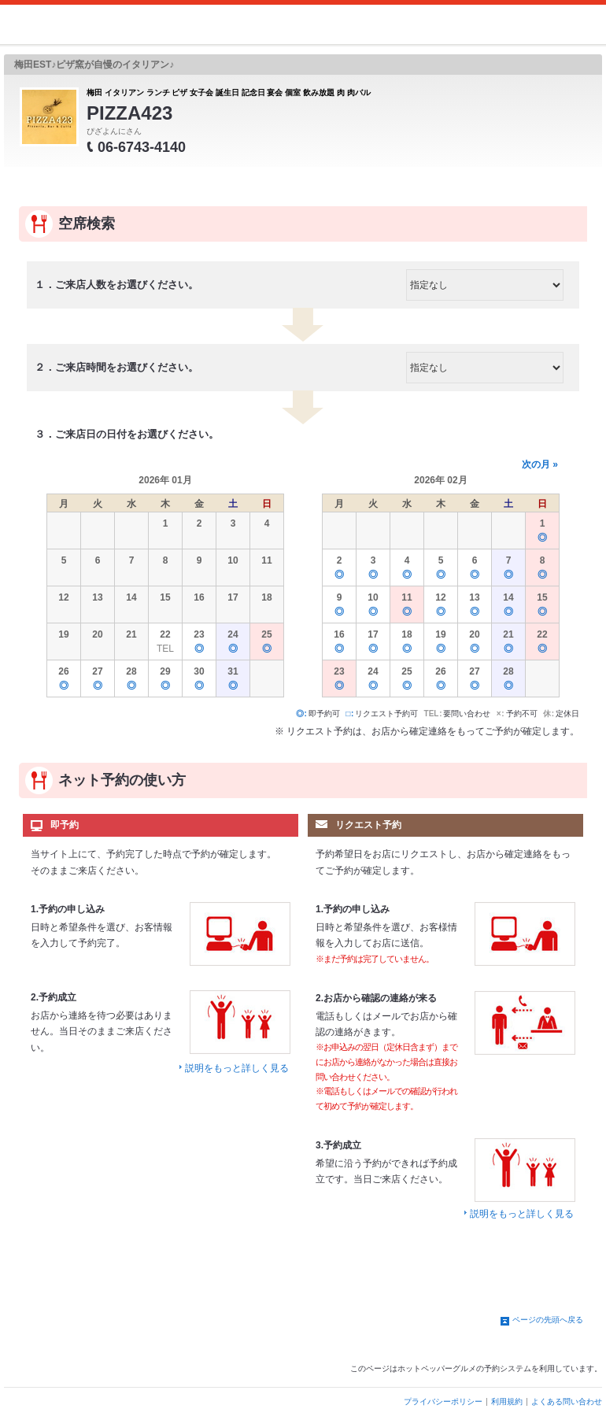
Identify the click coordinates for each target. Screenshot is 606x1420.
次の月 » (540, 464)
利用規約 (507, 1401)
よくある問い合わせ (566, 1401)
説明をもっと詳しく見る (237, 1068)
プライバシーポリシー (443, 1401)
